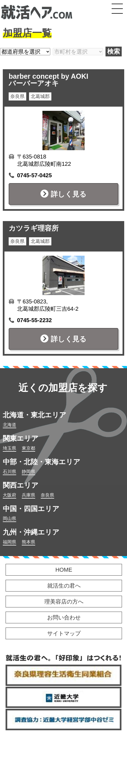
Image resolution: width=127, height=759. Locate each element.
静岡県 (28, 471)
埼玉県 (9, 448)
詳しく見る (69, 194)
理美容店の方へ (63, 601)
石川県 (9, 471)
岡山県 (9, 518)
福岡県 (9, 542)
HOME (64, 570)
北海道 (9, 424)
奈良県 (47, 495)
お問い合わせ (64, 617)
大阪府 (9, 495)
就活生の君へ (64, 586)
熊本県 (28, 542)
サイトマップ (64, 633)
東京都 (28, 448)
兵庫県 (28, 495)
